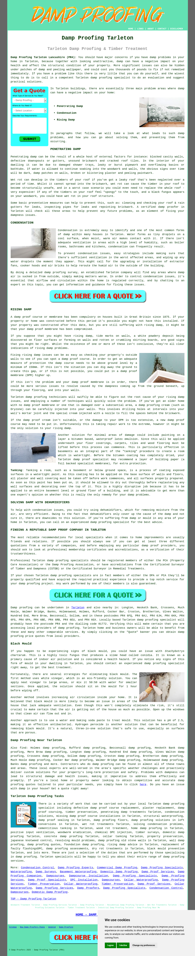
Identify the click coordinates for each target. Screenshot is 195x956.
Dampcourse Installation (88, 875)
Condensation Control (37, 867)
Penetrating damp (24, 156)
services (71, 632)
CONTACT (162, 29)
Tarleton (77, 607)
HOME (130, 29)
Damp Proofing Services (54, 887)
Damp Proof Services (158, 871)
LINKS (140, 29)
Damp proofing (22, 607)
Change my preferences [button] (144, 945)
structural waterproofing (163, 816)
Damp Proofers (88, 887)
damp (181, 88)
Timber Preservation (44, 883)
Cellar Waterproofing (141, 879)
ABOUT (150, 29)
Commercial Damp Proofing (117, 867)
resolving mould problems (75, 840)
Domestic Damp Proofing (119, 871)
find (23, 747)
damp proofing (101, 77)
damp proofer (168, 206)
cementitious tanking (55, 828)
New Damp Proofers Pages (32, 927)
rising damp (153, 325)
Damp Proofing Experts (75, 867)
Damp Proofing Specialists (162, 867)
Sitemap (13, 927)
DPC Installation (83, 879)
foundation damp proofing (84, 844)
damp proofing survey (60, 272)
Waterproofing (21, 871)
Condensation (68, 230)
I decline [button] (123, 945)
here (143, 784)
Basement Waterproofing (78, 871)
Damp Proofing (66, 927)
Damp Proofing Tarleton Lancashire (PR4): (43, 57)
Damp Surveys (46, 871)
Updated (52, 927)
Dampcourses (55, 875)
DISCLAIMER (176, 29)
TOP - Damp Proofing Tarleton (33, 898)
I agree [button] (110, 945)
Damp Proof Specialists (47, 879)
